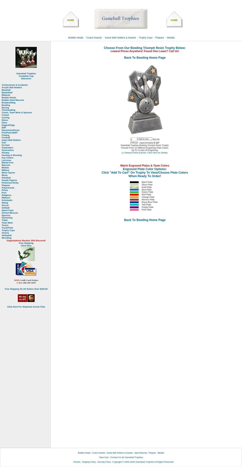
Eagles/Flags (8, 125)
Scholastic (7, 200)
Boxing (5, 108)
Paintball (6, 178)
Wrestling (6, 238)
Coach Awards (94, 37)
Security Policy (104, 462)
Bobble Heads (75, 37)
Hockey (5, 153)
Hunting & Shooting (12, 155)
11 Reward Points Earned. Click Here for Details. (145, 152)
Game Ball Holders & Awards (120, 37)
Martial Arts (7, 162)
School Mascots (10, 213)
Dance (5, 120)
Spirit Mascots (141, 453)
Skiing (5, 203)
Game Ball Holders (11, 140)
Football (6, 137)
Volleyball (7, 235)
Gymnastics (8, 150)
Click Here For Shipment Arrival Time (26, 307)
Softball (6, 208)
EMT (4, 128)
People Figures (9, 180)
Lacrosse (6, 160)
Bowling (6, 105)
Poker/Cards (8, 188)
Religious (6, 195)
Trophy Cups (145, 37)
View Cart (104, 457)
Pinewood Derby (10, 183)
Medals (171, 37)
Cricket (5, 115)
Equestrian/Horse (10, 130)
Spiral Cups (8, 210)
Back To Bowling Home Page (145, 57)
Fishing (5, 135)
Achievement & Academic (15, 85)
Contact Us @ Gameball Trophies (126, 457)
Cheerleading (8, 110)
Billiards (6, 95)
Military (5, 170)
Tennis (5, 225)
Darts (4, 122)
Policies (76, 462)
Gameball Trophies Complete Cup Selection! (26, 76)
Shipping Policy (89, 462)
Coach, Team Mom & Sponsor (17, 112)
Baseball (6, 90)
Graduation (7, 148)
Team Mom (7, 223)
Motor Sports (8, 173)
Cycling (5, 117)
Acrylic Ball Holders (12, 87)
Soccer (5, 205)
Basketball (7, 92)
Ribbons (6, 198)
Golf (4, 142)
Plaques (159, 37)
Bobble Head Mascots (13, 100)
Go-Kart (6, 145)
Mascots (6, 165)
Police (5, 190)
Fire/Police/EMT (10, 133)
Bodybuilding (8, 102)
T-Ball (5, 220)
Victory (5, 233)
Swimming (7, 218)
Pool (4, 193)
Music (5, 175)
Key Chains (7, 158)
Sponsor (6, 215)
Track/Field (7, 228)
